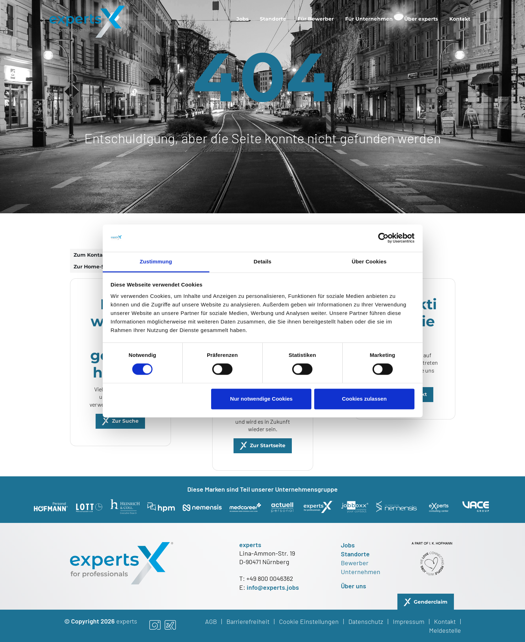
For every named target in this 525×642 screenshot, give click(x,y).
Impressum (408, 621)
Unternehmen (360, 572)
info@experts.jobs (273, 587)
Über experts (421, 19)
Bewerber (355, 563)
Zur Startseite (267, 445)
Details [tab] (263, 261)
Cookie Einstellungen (309, 621)
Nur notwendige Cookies (261, 399)
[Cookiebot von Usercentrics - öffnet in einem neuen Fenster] (383, 238)
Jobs (242, 19)
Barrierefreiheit (247, 621)
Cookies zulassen (364, 399)
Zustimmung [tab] (156, 261)
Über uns (353, 586)
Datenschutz (365, 621)
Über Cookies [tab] (369, 261)
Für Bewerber (316, 19)
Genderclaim (431, 602)
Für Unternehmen (369, 19)
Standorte (273, 19)
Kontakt (459, 19)
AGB (211, 621)
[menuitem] (242, 18)
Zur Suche (125, 421)
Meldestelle (445, 630)
